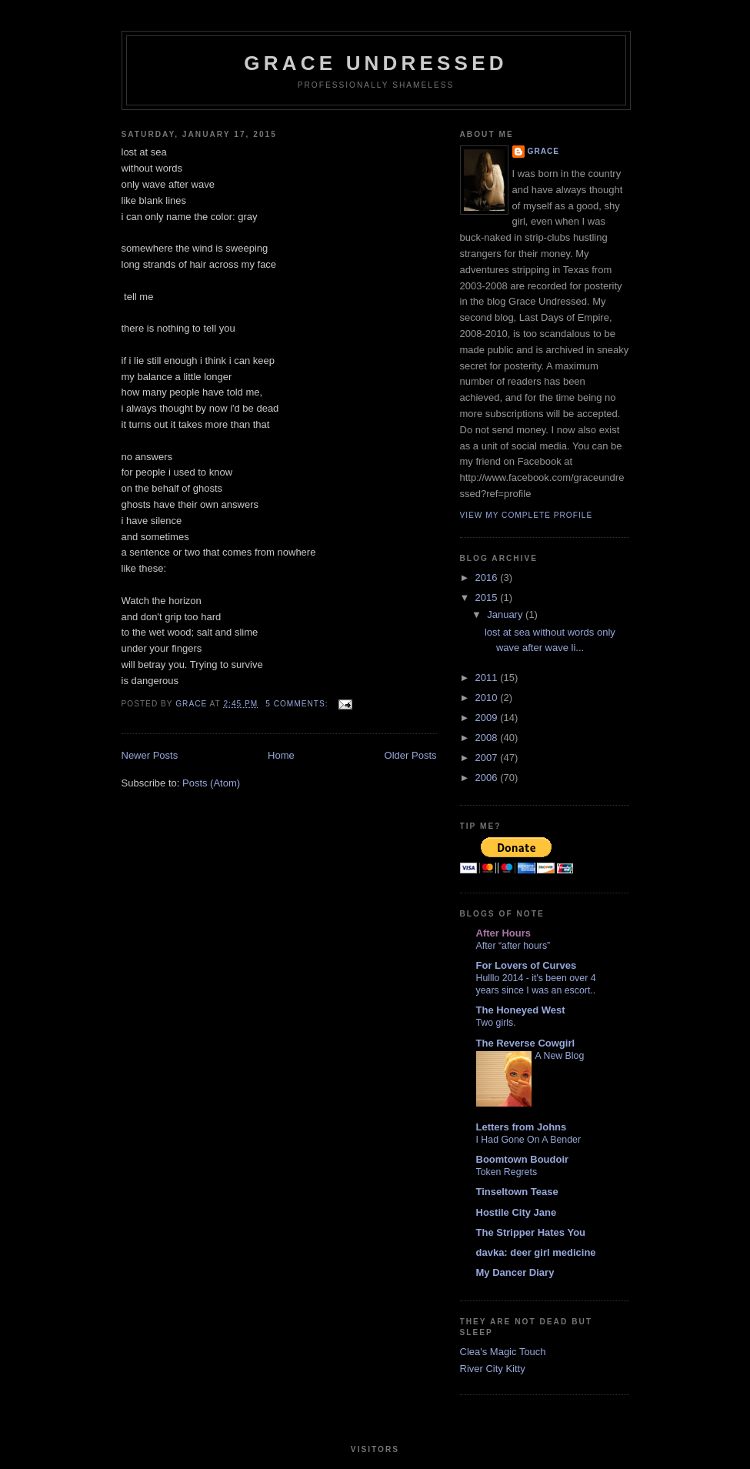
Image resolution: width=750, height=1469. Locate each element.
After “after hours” (513, 945)
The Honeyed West (520, 1010)
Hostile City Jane (516, 1212)
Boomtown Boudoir (522, 1159)
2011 (488, 677)
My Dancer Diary (515, 1272)
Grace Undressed (375, 63)
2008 (488, 737)
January (506, 614)
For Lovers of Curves (526, 965)
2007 (488, 757)
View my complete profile (526, 515)
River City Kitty (492, 1368)
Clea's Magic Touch (503, 1351)
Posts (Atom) (211, 783)
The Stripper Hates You (531, 1232)
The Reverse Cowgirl (525, 1043)
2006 (488, 777)
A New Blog (560, 1055)
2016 (488, 577)
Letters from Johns (521, 1127)
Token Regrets (507, 1172)
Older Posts (411, 755)
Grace (544, 151)
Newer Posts (150, 755)
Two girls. (496, 1022)
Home (281, 755)
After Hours (504, 933)
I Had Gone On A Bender (529, 1139)
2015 (488, 597)
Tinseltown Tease (517, 1191)
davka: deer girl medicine (536, 1252)
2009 (488, 717)
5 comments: (298, 703)
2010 (488, 697)
